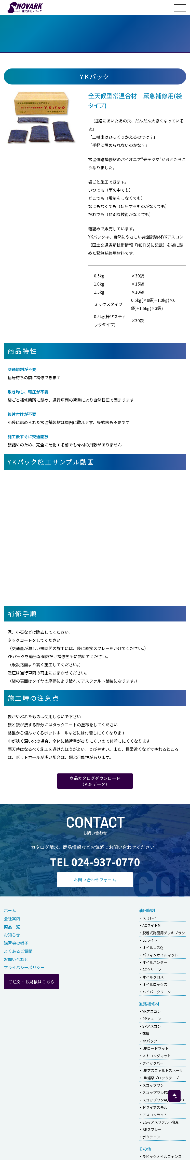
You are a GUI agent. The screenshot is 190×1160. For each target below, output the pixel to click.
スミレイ (149, 918)
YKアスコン (151, 1011)
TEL (95, 861)
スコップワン (153, 1085)
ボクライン (151, 1136)
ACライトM (151, 925)
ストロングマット (156, 1055)
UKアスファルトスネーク (162, 1070)
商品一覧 (12, 927)
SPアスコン (151, 1026)
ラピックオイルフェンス (162, 1156)
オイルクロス (153, 977)
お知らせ (12, 935)
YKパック (149, 1040)
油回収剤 (147, 910)
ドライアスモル (154, 1107)
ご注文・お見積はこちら (31, 982)
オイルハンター (154, 962)
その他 (145, 1149)
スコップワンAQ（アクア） (164, 1099)
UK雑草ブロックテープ (160, 1077)
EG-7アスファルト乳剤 (160, 1122)
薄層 (146, 1033)
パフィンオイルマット (160, 954)
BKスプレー (151, 1129)
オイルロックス (154, 984)
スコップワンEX (155, 1092)
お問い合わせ (16, 959)
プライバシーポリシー (24, 967)
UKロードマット (155, 1048)
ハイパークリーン (156, 991)
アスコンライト (154, 1114)
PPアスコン (151, 1018)
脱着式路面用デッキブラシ (163, 932)
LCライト (149, 940)
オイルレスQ (152, 947)
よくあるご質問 (18, 951)
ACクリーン (151, 969)
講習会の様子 (16, 943)
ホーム (10, 910)
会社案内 (12, 918)
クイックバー (153, 1063)
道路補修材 (149, 1004)
